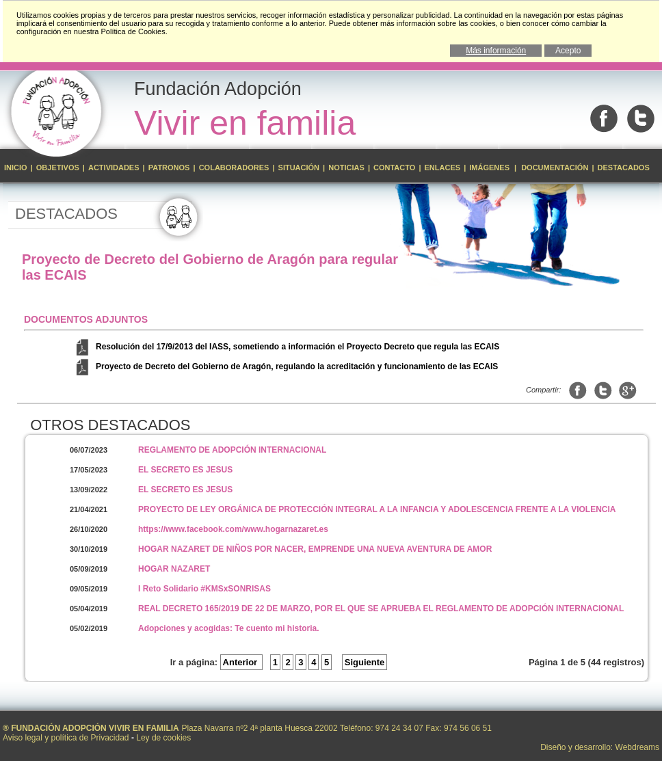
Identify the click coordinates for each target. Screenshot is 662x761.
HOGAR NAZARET (174, 569)
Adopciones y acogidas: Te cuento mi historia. (228, 628)
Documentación (554, 167)
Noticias (346, 167)
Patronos (169, 167)
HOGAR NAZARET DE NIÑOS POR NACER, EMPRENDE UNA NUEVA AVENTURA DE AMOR (315, 549)
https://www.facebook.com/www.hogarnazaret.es (233, 529)
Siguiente (365, 662)
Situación (299, 167)
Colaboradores (234, 167)
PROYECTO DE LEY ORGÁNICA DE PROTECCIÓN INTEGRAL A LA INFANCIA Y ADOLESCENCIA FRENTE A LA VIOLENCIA (377, 509)
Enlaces (443, 167)
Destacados (624, 167)
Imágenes (490, 167)
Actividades (114, 167)
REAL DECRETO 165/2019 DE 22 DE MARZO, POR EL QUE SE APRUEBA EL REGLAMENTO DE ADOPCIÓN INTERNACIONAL (381, 608)
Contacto (394, 167)
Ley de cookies (163, 738)
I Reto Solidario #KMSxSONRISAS (204, 588)
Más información (496, 50)
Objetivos (58, 167)
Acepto (568, 50)
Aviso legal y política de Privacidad (66, 738)
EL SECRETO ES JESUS (185, 470)
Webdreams (637, 747)
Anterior (241, 662)
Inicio (16, 167)
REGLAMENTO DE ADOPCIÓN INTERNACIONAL (232, 450)
